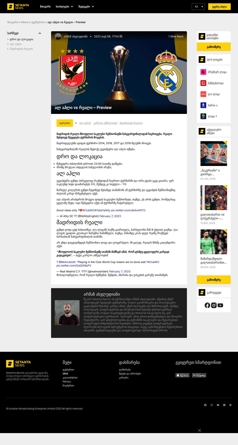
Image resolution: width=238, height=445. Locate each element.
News (24, 22)
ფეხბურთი (37, 22)
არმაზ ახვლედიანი (76, 36)
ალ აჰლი (16, 44)
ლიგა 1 (212, 116)
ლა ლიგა (214, 94)
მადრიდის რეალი (21, 48)
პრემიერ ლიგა (217, 72)
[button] (198, 6)
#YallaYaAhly (102, 211)
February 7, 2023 (110, 217)
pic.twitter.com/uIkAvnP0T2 (128, 211)
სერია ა (213, 105)
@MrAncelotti (67, 263)
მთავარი (12, 22)
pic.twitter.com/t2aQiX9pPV (74, 266)
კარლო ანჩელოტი (111, 123)
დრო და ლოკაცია (21, 39)
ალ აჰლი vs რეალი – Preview (83, 107)
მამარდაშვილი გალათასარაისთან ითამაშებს (213, 262)
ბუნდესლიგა (216, 83)
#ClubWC (88, 211)
